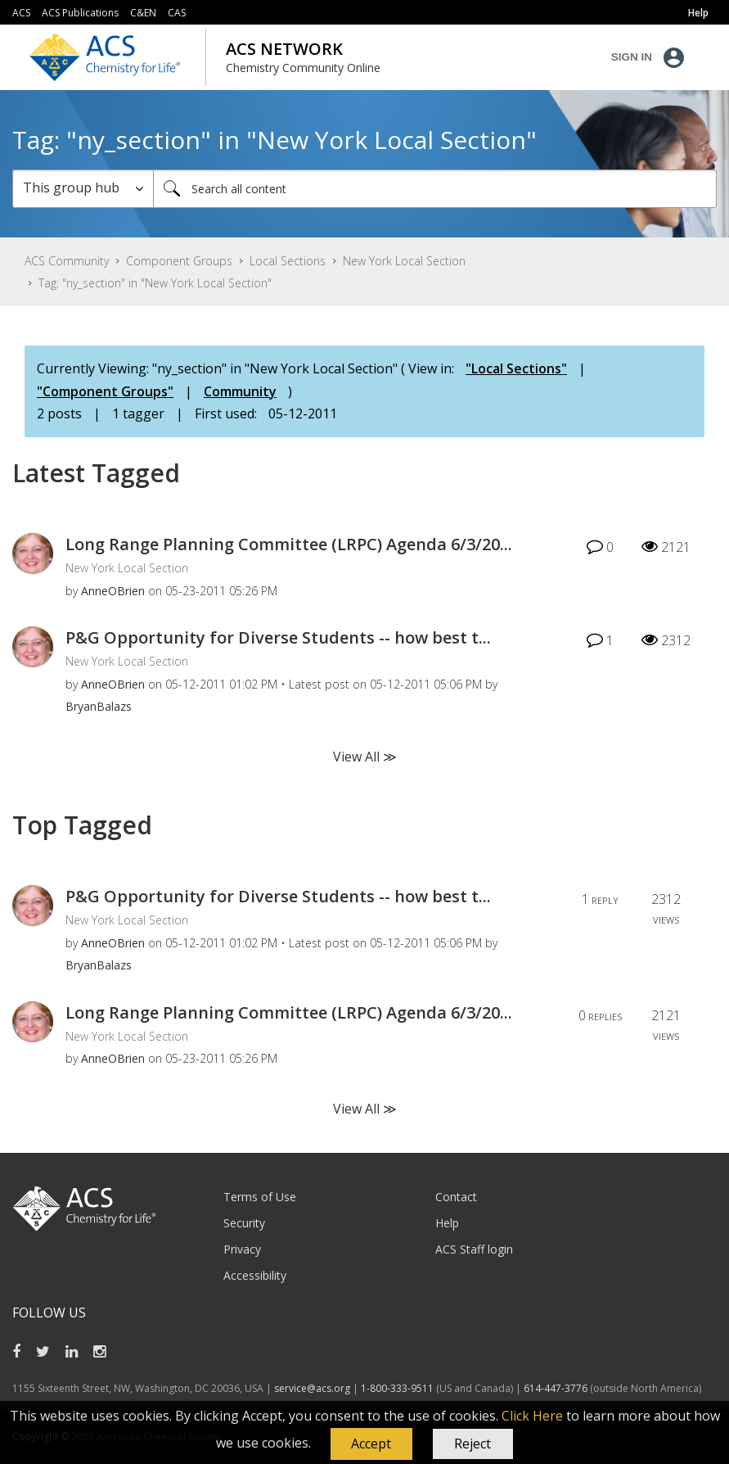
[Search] (435, 188)
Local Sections (288, 261)
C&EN (143, 13)
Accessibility (254, 1275)
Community (240, 391)
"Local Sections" (516, 368)
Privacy (242, 1249)
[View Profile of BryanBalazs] (98, 706)
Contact (456, 1196)
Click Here (532, 1416)
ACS (21, 13)
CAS (177, 13)
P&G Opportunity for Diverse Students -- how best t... (278, 637)
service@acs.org (312, 1388)
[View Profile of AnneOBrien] (113, 591)
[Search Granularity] (83, 188)
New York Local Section (404, 261)
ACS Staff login (474, 1249)
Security (244, 1223)
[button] (371, 1444)
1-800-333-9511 (397, 1388)
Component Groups (179, 261)
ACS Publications (80, 13)
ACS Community (67, 261)
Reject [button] (472, 1444)
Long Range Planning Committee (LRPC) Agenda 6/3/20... (288, 544)
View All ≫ (365, 757)
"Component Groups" (105, 391)
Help (447, 1223)
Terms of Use (259, 1196)
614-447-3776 (557, 1388)
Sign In (631, 57)
